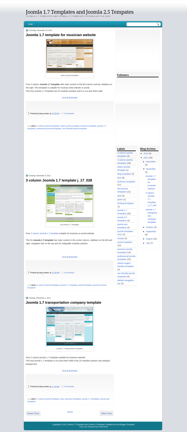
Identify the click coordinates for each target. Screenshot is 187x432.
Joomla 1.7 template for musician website (61, 35)
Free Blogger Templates (125, 425)
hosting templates (125, 203)
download (72, 97)
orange (120, 238)
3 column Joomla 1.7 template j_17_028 (59, 180)
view (64, 97)
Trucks (81, 427)
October (149, 227)
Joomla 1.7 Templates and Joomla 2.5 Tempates (80, 12)
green (120, 199)
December (151, 161)
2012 (145, 153)
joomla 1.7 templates (69, 285)
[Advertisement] (48, 156)
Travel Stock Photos (101, 427)
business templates (88, 126)
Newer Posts (33, 413)
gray (119, 196)
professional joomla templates (49, 128)
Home (30, 24)
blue (62, 399)
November (151, 169)
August (149, 239)
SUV (85, 427)
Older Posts (106, 413)
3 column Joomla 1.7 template (45, 233)
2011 (145, 158)
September (151, 231)
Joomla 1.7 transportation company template (63, 302)
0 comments (69, 113)
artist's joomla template (69, 126)
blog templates (124, 174)
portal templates (85, 285)
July (148, 243)
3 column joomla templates (48, 126)
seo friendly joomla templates (75, 128)
